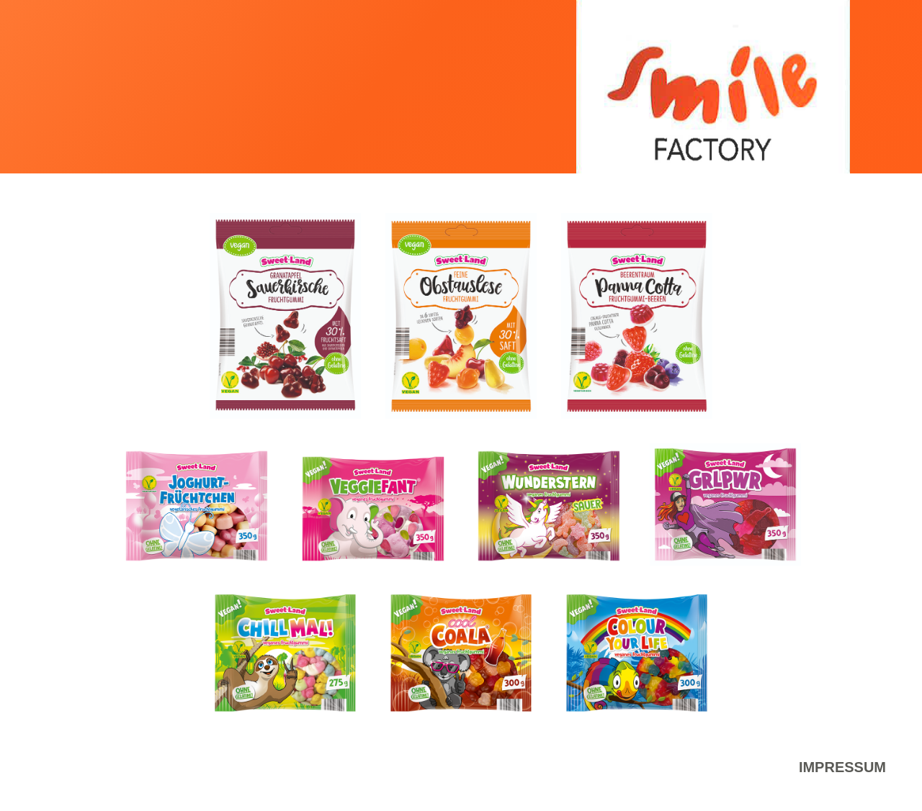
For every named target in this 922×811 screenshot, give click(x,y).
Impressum (842, 767)
